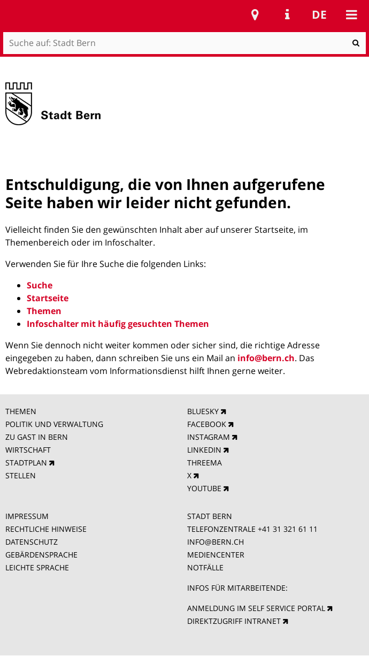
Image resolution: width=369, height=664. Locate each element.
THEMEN (20, 411)
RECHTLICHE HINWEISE (46, 529)
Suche (39, 285)
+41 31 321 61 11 (288, 529)
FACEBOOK (206, 424)
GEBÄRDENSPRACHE (41, 554)
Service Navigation (287, 14)
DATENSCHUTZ (31, 542)
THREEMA (204, 462)
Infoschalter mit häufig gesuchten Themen (118, 324)
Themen (44, 311)
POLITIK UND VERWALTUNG (54, 424)
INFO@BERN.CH (215, 542)
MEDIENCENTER (215, 554)
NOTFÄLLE (205, 567)
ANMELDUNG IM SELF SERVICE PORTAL (256, 608)
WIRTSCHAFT (28, 450)
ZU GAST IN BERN (36, 437)
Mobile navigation (351, 14)
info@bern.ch (266, 358)
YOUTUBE (204, 488)
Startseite (47, 298)
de (319, 14)
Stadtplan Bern (255, 14)
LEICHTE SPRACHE (37, 567)
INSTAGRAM (208, 437)
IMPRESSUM (27, 516)
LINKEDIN (204, 450)
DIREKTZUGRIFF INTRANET (234, 621)
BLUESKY (203, 411)
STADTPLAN (26, 462)
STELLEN (20, 475)
